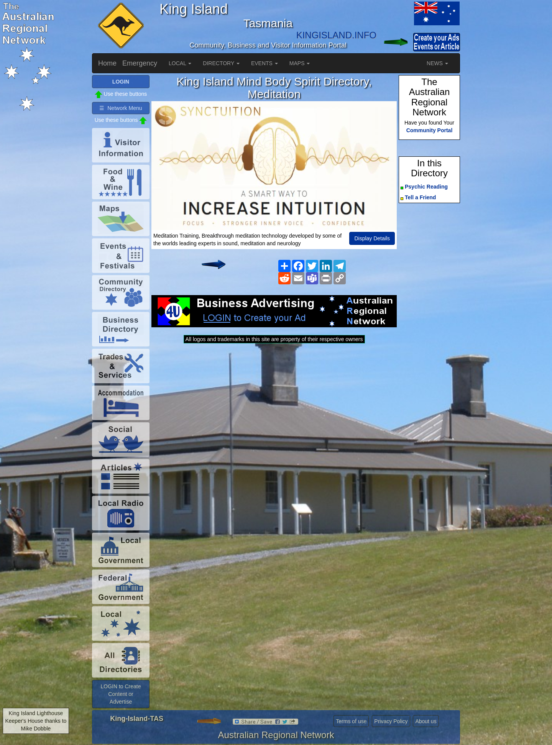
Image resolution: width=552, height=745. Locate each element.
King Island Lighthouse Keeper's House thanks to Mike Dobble (35, 721)
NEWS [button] (437, 63)
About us (425, 721)
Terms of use (351, 721)
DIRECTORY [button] (221, 63)
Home (107, 63)
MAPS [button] (299, 63)
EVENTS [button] (264, 63)
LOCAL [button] (180, 63)
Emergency (139, 63)
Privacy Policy (390, 721)
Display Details (372, 238)
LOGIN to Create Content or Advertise (120, 694)
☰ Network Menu (120, 108)
